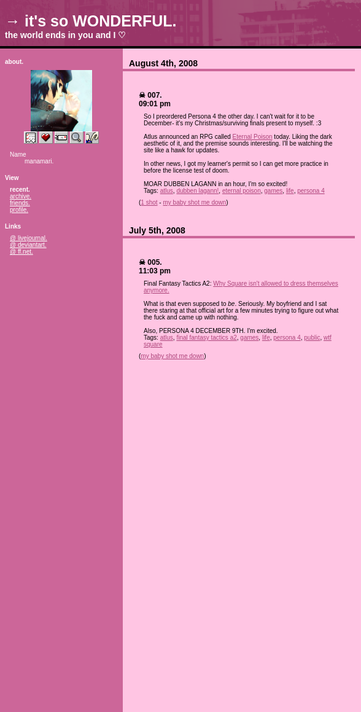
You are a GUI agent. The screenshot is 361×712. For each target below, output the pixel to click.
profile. (19, 209)
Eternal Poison (253, 136)
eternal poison (241, 190)
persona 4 (310, 190)
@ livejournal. (28, 238)
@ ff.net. (21, 251)
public (312, 337)
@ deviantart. (28, 244)
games (273, 190)
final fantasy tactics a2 (206, 337)
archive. (20, 196)
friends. (20, 203)
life (290, 190)
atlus (166, 190)
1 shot (149, 202)
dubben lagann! (197, 190)
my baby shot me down (194, 202)
